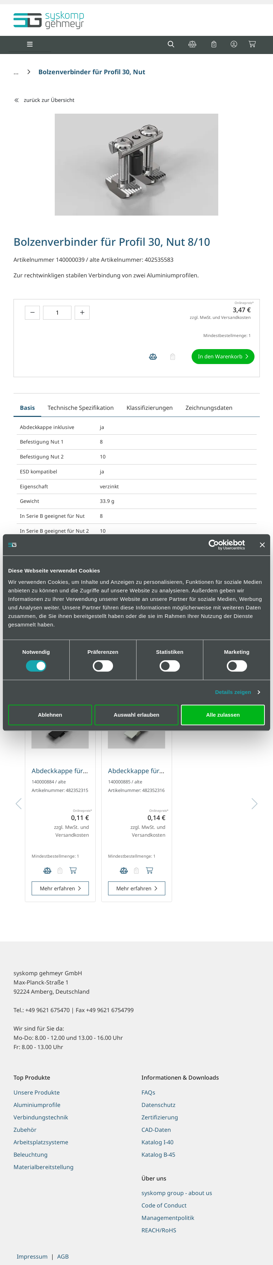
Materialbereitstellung (44, 1167)
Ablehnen (50, 715)
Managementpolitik (167, 1218)
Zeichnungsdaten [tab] (209, 408)
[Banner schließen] (262, 544)
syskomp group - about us (176, 1193)
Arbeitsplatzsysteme (41, 1142)
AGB (63, 1256)
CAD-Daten (156, 1130)
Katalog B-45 (158, 1154)
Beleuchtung (31, 1154)
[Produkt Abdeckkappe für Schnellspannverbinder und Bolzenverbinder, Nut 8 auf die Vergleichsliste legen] (47, 871)
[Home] (17, 71)
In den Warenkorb (220, 356)
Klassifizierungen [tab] (150, 408)
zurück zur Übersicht (44, 99)
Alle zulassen (223, 715)
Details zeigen (233, 692)
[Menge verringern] (32, 313)
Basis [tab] (27, 408)
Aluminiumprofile (37, 1105)
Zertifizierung (159, 1117)
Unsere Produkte (37, 1092)
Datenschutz (158, 1105)
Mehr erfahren (57, 888)
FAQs (148, 1092)
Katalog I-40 (157, 1142)
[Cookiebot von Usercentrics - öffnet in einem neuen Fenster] (214, 544)
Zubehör (25, 1130)
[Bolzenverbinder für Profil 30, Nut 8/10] (99, 71)
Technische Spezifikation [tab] (81, 408)
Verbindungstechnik (41, 1117)
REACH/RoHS (158, 1230)
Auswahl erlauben (136, 715)
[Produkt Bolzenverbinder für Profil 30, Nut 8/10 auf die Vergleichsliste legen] (153, 356)
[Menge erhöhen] (82, 313)
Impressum (32, 1256)
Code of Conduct (164, 1205)
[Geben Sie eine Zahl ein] (57, 313)
